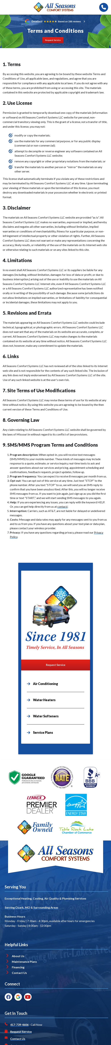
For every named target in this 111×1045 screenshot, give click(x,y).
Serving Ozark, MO (17, 907)
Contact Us (19, 972)
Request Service (21, 1031)
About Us (18, 956)
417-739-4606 (19, 1024)
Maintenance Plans (24, 961)
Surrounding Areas (45, 907)
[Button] (52, 40)
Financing (18, 967)
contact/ (62, 506)
